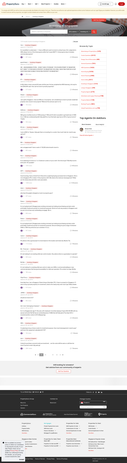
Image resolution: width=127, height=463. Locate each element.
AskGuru (24, 426)
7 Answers (74, 122)
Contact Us (54, 399)
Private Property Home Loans (51, 426)
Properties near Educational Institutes (73, 440)
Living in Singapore (88, 88)
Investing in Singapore (30, 45)
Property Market (87, 100)
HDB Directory (25, 430)
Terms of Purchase (62, 459)
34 (41, 355)
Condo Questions (88, 55)
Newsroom (53, 402)
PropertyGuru (26, 423)
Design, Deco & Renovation (90, 59)
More (64, 4)
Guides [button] (56, 4)
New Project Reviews (27, 446)
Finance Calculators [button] (50, 431)
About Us (23, 402)
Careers (22, 408)
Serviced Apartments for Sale (73, 430)
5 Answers (74, 150)
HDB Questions (87, 67)
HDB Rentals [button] (92, 426)
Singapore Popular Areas (96, 439)
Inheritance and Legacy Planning (92, 96)
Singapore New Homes (29, 439)
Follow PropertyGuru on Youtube (99, 392)
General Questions (88, 63)
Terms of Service (40, 459)
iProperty (102, 414)
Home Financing (87, 75)
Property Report (88, 414)
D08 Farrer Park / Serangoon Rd (96, 448)
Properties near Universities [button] (74, 444)
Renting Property (88, 104)
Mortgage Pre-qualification (50, 433)
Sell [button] (37, 4)
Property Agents (88, 92)
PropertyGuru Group (27, 399)
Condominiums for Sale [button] (73, 428)
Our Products (24, 405)
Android (35, 392)
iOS (42, 392)
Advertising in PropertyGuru (91, 51)
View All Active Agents (87, 135)
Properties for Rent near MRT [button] (52, 446)
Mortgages (47, 423)
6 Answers (74, 89)
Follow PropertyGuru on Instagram (96, 392)
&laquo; (35, 354)
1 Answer (74, 333)
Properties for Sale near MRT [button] (52, 444)
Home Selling (87, 79)
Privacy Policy (14, 450)
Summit (70, 414)
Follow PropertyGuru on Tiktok (106, 392)
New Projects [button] (46, 4)
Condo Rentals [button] (93, 428)
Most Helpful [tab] (100, 124)
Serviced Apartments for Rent (95, 430)
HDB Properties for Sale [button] (73, 426)
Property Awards (49, 414)
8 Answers (74, 57)
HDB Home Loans (48, 428)
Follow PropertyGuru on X (104, 392)
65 (53, 355)
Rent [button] (30, 4)
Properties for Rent (94, 423)
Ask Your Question (99, 20)
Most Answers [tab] (86, 124)
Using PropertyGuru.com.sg (90, 108)
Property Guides (26, 428)
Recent (75, 42)
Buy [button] (24, 4)
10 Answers (73, 183)
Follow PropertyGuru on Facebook (93, 392)
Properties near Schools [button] (73, 446)
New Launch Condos (27, 441)
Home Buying (87, 71)
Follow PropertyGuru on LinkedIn (101, 392)
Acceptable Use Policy (26, 459)
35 (45, 355)
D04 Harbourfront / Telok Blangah (96, 441)
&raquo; (60, 354)
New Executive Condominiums (29, 444)
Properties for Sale (72, 423)
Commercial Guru (28, 414)
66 (57, 355)
